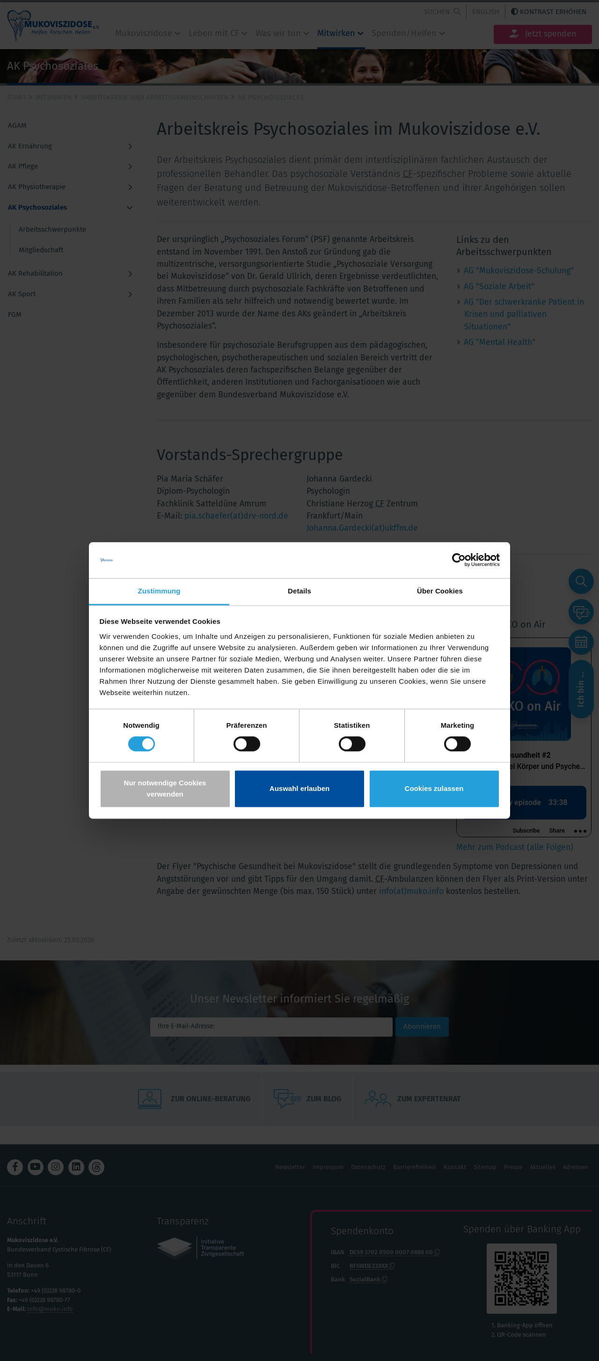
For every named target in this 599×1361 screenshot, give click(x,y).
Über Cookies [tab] (440, 591)
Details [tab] (299, 591)
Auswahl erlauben (299, 788)
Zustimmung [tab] (159, 591)
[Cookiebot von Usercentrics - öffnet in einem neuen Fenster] (459, 560)
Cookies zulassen (434, 788)
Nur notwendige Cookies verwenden (165, 788)
